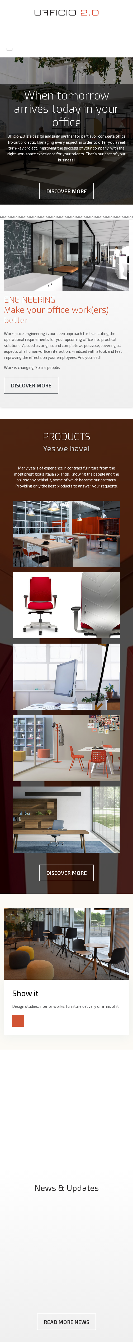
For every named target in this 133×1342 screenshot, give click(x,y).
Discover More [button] (66, 191)
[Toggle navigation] (9, 49)
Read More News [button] (66, 1322)
